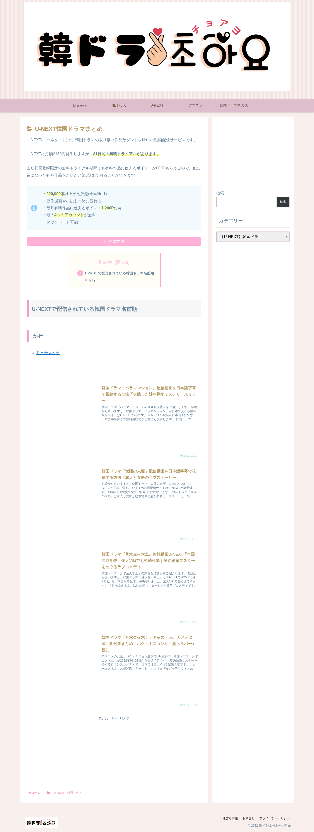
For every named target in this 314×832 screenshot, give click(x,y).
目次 (107, 262)
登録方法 (116, 241)
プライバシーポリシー (274, 818)
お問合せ (248, 818)
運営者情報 (230, 818)
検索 (220, 193)
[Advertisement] (114, 752)
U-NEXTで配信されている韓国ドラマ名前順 (119, 273)
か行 (92, 280)
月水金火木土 (48, 353)
